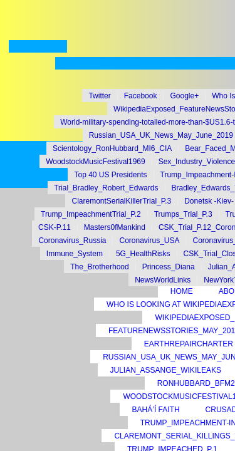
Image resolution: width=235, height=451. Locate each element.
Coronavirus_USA (149, 240)
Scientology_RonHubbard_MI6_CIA (112, 148)
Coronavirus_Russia (72, 240)
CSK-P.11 (54, 227)
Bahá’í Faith (156, 409)
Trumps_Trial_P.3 (183, 214)
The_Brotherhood (99, 266)
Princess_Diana (168, 266)
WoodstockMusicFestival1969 (95, 161)
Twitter (99, 95)
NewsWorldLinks (163, 280)
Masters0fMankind (114, 227)
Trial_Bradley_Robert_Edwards (106, 188)
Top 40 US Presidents (110, 174)
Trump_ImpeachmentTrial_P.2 (91, 214)
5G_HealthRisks (143, 253)
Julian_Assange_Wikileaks (165, 370)
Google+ (184, 95)
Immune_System (74, 253)
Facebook (140, 95)
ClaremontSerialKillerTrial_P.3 (121, 201)
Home (181, 291)
